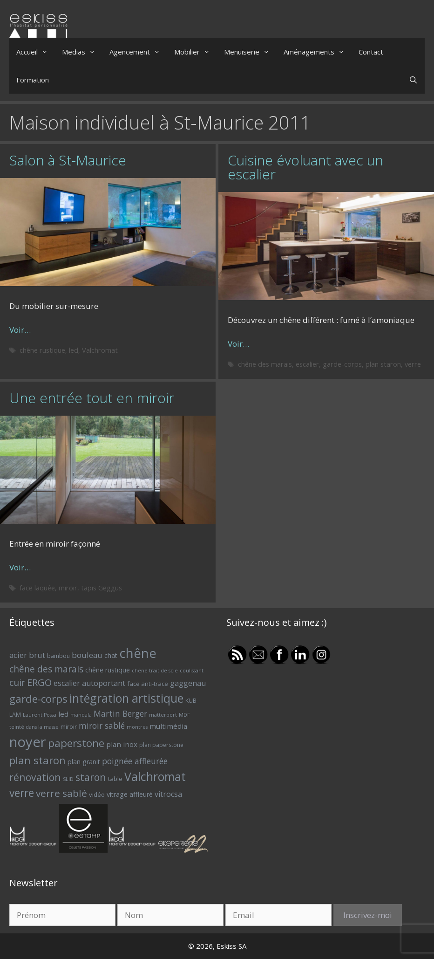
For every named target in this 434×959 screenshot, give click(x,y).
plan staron (383, 364)
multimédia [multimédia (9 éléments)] (168, 726)
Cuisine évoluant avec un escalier (305, 167)
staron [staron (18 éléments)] (90, 777)
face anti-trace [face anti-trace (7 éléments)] (147, 683)
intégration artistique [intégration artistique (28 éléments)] (126, 698)
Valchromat (100, 350)
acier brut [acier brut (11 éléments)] (27, 655)
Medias (82, 52)
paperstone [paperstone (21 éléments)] (76, 743)
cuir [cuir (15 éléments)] (17, 682)
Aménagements (318, 52)
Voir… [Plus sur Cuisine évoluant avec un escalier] (238, 343)
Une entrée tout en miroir (91, 397)
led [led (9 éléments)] (63, 714)
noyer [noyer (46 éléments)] (27, 742)
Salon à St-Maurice (67, 160)
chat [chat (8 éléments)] (110, 655)
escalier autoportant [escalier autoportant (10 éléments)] (89, 683)
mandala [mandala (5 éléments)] (81, 715)
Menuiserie (250, 52)
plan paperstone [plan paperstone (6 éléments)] (161, 745)
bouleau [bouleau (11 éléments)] (87, 655)
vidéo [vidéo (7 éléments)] (97, 794)
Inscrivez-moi (367, 915)
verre (413, 364)
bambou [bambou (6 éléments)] (58, 656)
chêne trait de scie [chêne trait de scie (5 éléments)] (155, 670)
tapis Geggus (101, 587)
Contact (371, 51)
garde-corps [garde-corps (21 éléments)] (38, 699)
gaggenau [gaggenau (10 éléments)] (188, 683)
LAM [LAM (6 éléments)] (15, 715)
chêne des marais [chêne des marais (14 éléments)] (46, 669)
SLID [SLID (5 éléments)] (68, 779)
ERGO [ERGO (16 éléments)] (39, 682)
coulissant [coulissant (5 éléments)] (191, 670)
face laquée (37, 587)
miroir (68, 587)
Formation (32, 79)
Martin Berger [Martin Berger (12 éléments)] (120, 713)
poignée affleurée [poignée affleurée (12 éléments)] (135, 761)
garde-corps (342, 364)
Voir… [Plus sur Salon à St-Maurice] (20, 329)
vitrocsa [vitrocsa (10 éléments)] (168, 794)
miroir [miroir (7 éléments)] (69, 726)
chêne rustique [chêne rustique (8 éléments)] (107, 669)
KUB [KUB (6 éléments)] (191, 701)
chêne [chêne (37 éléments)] (137, 653)
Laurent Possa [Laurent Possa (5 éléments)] (39, 715)
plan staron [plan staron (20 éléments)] (37, 760)
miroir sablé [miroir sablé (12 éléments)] (102, 725)
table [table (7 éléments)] (115, 778)
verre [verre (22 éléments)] (21, 793)
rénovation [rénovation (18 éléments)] (35, 777)
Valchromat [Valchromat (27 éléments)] (155, 776)
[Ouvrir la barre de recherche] (413, 80)
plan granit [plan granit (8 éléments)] (84, 761)
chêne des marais (265, 364)
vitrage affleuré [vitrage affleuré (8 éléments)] (130, 794)
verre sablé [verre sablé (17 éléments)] (61, 793)
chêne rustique (42, 350)
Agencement (138, 52)
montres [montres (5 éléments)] (137, 727)
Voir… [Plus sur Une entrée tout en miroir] (20, 567)
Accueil (35, 52)
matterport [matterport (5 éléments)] (163, 715)
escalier (307, 364)
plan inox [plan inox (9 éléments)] (121, 744)
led (73, 350)
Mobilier (195, 52)
